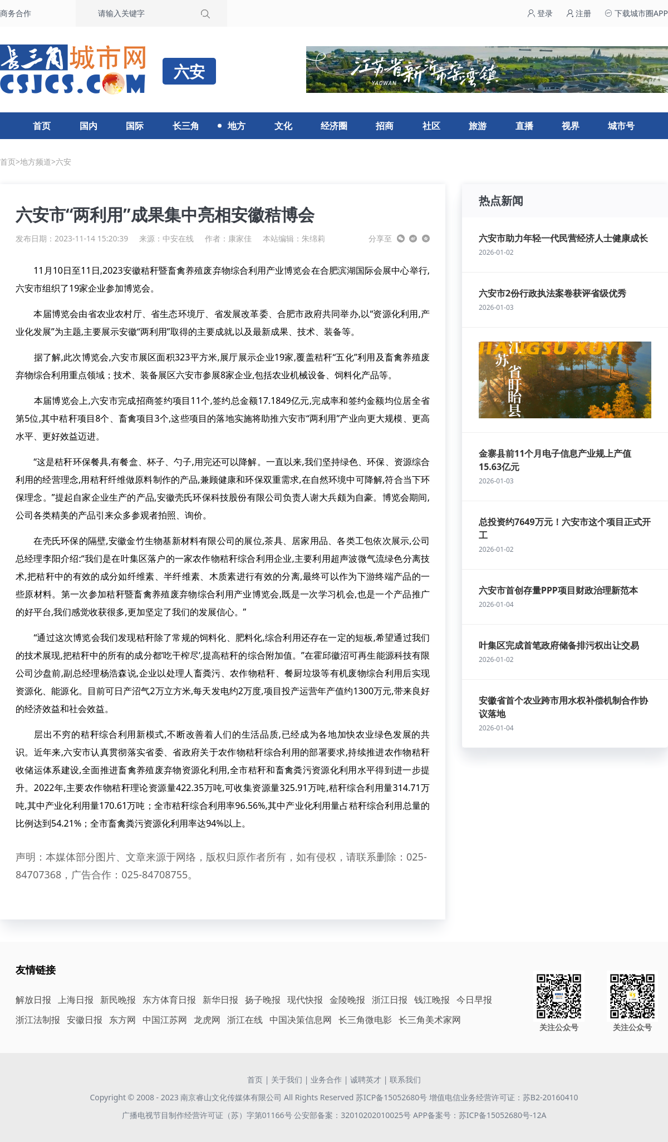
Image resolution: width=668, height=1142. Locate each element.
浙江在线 (245, 1020)
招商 (385, 126)
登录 (540, 13)
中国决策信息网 (300, 1020)
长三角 (186, 126)
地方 (236, 126)
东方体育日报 (169, 999)
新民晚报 (118, 999)
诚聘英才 (365, 1079)
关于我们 (286, 1079)
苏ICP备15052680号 (391, 1097)
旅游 (478, 126)
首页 (42, 126)
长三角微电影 (365, 1020)
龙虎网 (207, 1020)
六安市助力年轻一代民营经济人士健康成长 (563, 238)
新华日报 (220, 999)
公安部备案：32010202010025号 (353, 1115)
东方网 (122, 1020)
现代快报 (305, 999)
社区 (431, 126)
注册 (579, 13)
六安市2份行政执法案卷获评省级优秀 (552, 293)
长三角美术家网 (430, 1020)
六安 (63, 161)
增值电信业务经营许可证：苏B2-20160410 (503, 1097)
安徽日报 (84, 1020)
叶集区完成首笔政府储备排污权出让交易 (559, 645)
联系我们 (405, 1079)
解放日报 (33, 999)
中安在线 (178, 238)
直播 (524, 126)
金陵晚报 (347, 999)
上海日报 (76, 999)
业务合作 (326, 1079)
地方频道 (35, 161)
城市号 (621, 126)
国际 (135, 126)
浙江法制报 (38, 1020)
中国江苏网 (165, 1020)
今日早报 (474, 999)
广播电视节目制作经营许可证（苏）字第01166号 (208, 1115)
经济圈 (334, 126)
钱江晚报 (432, 999)
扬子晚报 (263, 999)
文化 (283, 126)
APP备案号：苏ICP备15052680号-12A (479, 1115)
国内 (88, 126)
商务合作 (15, 13)
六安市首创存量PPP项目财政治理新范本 (558, 590)
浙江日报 (389, 999)
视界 (570, 126)
